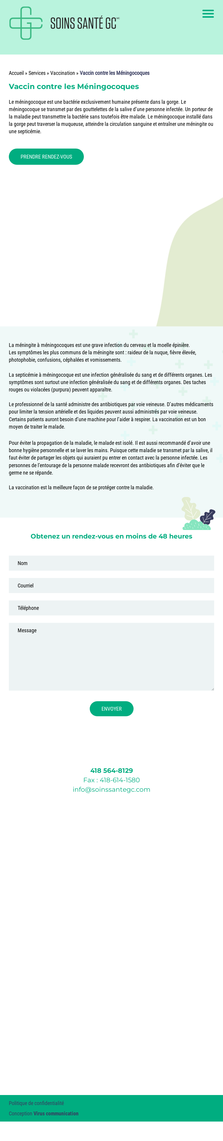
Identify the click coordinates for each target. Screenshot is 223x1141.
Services (37, 73)
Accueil (16, 73)
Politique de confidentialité (36, 1103)
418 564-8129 (111, 771)
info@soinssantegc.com (111, 789)
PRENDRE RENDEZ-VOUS (46, 157)
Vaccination (62, 73)
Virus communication (56, 1113)
